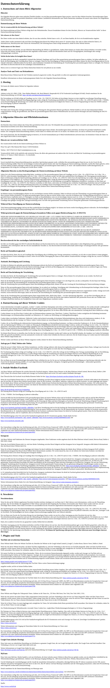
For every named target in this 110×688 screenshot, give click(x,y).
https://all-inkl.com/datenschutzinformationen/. (37, 95)
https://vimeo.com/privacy (8, 623)
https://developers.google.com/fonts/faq (13, 650)
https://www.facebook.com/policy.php (12, 421)
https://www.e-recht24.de (8, 686)
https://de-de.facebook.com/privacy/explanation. (15, 389)
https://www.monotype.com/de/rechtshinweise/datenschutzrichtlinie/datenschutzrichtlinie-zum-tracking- (32, 672)
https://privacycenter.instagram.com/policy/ (52, 479)
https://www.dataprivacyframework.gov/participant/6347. (18, 680)
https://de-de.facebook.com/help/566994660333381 (54, 417)
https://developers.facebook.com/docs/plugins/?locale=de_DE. (65, 376)
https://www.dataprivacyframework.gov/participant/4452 (18, 432)
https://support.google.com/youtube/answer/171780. (16, 561)
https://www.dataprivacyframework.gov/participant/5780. (18, 586)
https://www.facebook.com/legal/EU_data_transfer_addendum (19, 417)
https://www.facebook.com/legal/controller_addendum (17, 407)
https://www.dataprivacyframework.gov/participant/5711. (18, 636)
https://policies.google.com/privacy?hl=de (75, 578)
